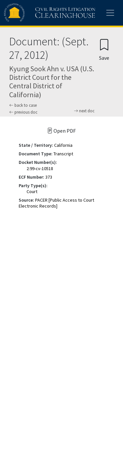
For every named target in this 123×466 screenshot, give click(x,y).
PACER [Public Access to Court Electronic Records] (56, 203)
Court (32, 191)
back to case (23, 105)
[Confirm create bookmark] (104, 49)
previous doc (23, 112)
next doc (84, 111)
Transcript (63, 154)
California (63, 145)
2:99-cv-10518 (40, 168)
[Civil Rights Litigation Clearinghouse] (37, 13)
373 (48, 177)
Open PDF (61, 130)
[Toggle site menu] (110, 13)
